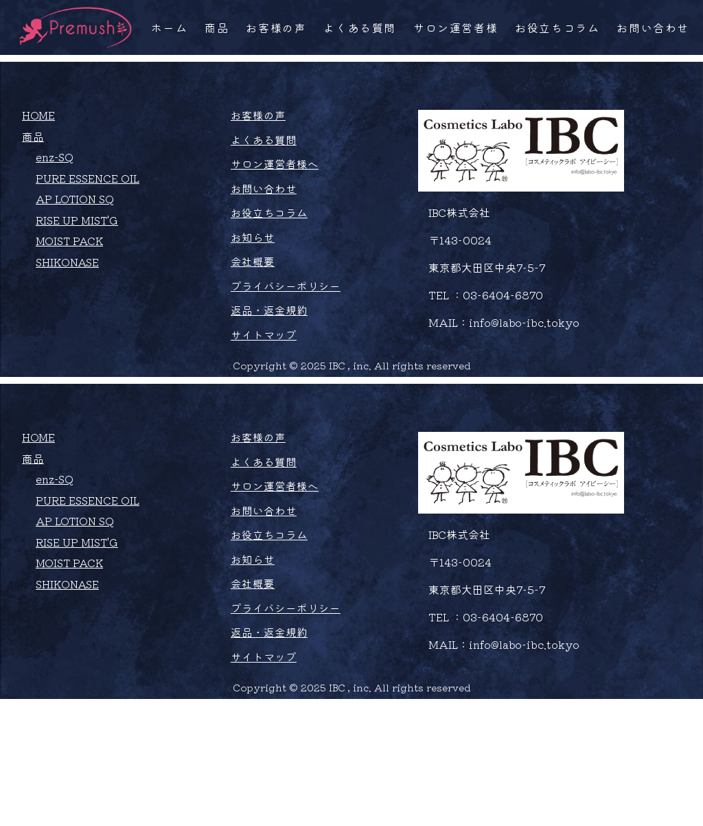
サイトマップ (266, 397)
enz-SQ (55, 217)
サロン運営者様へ (277, 224)
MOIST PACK (71, 303)
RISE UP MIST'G (79, 281)
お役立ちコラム (557, 27)
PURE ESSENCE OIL (89, 239)
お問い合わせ (652, 27)
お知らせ (255, 298)
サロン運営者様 (455, 27)
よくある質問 (359, 27)
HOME (39, 175)
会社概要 (255, 323)
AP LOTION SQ (76, 260)
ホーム (169, 27)
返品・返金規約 (271, 373)
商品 (217, 27)
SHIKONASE (69, 324)
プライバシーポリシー (288, 348)
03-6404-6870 (505, 354)
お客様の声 (276, 27)
